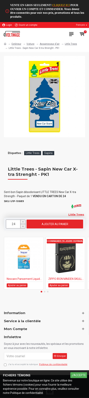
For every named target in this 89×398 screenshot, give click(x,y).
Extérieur (16, 44)
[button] (41, 291)
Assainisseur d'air (50, 44)
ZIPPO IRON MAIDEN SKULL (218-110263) (66, 278)
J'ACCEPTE (79, 375)
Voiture (30, 44)
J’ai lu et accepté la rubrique (36, 364)
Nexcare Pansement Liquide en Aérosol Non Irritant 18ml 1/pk (24, 278)
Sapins (48, 153)
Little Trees (71, 44)
